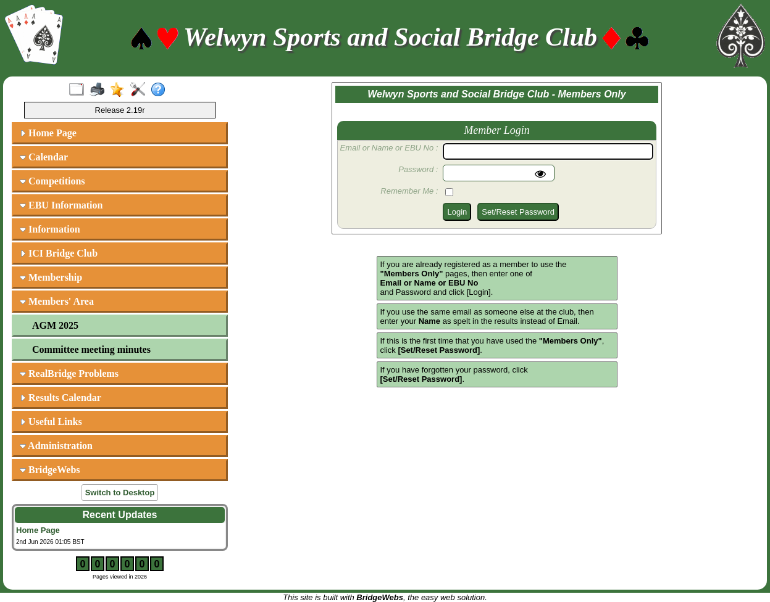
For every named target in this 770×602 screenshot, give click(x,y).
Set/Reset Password (518, 211)
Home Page (48, 133)
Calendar (44, 157)
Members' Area (57, 301)
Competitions (52, 181)
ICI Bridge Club (59, 253)
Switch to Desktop (120, 492)
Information (50, 229)
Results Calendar (60, 397)
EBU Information (61, 205)
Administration (56, 445)
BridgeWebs (50, 469)
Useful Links (51, 421)
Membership (51, 277)
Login (457, 211)
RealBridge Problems (69, 373)
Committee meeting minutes (91, 349)
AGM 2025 (55, 325)
